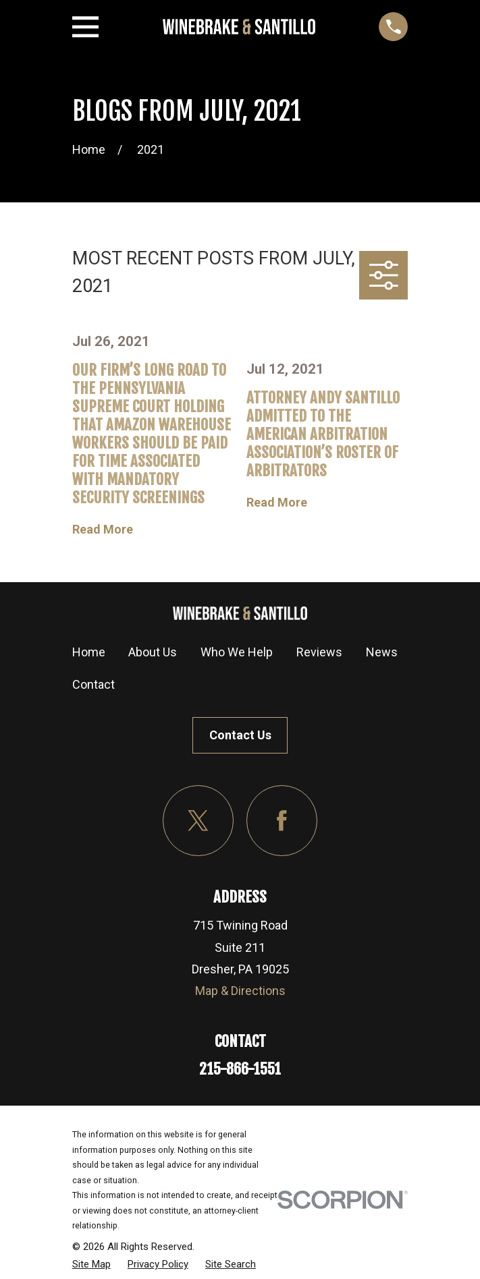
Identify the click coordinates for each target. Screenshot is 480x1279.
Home (88, 652)
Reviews (319, 652)
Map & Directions (240, 991)
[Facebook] (281, 820)
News (382, 652)
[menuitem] (91, 1264)
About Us (152, 652)
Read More (102, 529)
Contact (93, 684)
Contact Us (240, 735)
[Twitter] (198, 820)
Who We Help (237, 652)
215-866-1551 (240, 1069)
